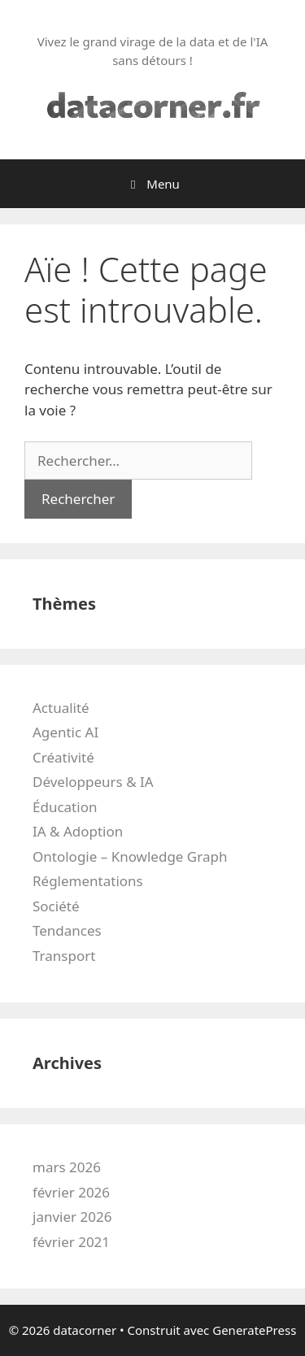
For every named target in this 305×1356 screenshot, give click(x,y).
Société (56, 906)
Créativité (63, 757)
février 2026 (71, 1192)
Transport (64, 955)
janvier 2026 (72, 1216)
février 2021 (71, 1241)
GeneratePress (254, 1330)
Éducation (65, 807)
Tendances (67, 930)
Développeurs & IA (93, 781)
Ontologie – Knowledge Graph (130, 856)
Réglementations (88, 880)
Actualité (61, 707)
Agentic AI (65, 732)
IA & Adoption (78, 831)
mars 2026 (67, 1167)
